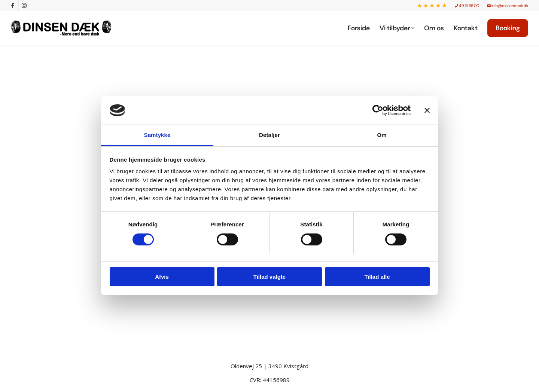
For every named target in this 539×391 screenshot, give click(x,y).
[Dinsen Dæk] (65, 28)
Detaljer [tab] (269, 135)
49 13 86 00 (467, 5)
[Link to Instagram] (24, 5)
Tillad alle (377, 277)
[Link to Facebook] (12, 5)
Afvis (162, 277)
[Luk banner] (427, 110)
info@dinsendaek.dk (507, 5)
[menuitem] (432, 6)
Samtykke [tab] (157, 135)
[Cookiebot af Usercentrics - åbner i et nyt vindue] (378, 110)
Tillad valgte (269, 277)
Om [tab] (381, 135)
